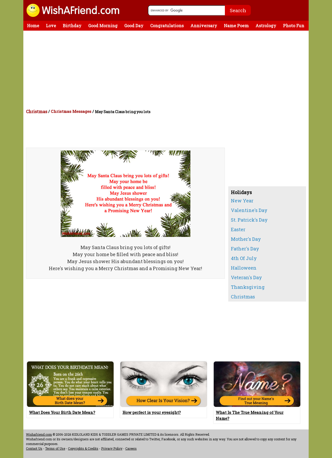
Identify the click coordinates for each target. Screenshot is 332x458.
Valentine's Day (249, 210)
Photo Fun (293, 25)
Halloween (244, 268)
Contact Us (34, 448)
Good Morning (102, 25)
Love (51, 25)
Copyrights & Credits (83, 448)
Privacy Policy (111, 448)
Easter (238, 229)
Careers (131, 448)
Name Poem (236, 25)
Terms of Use (55, 448)
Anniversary (203, 25)
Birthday (72, 25)
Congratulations (167, 25)
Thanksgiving (248, 287)
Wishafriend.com (39, 434)
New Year (242, 200)
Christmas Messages (71, 111)
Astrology (265, 25)
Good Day (133, 25)
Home (33, 25)
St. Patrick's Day (249, 220)
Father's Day (245, 248)
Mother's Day (246, 239)
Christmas (36, 111)
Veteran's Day (246, 277)
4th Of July (244, 258)
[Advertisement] (167, 69)
